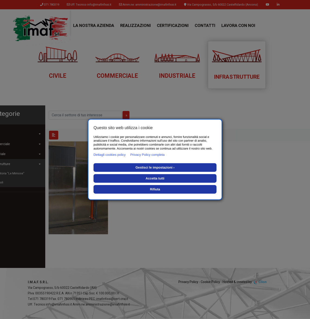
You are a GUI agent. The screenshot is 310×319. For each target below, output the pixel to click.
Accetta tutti (155, 178)
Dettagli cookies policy (110, 154)
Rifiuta (155, 189)
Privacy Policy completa (147, 154)
